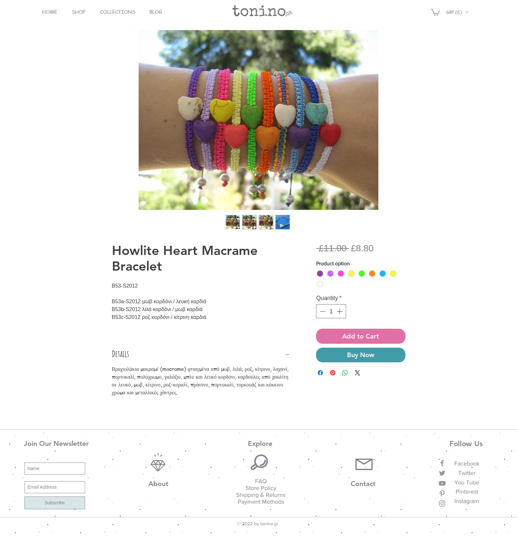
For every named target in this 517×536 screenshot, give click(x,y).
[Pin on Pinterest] (333, 373)
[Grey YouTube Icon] (442, 483)
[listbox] (457, 12)
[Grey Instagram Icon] (442, 503)
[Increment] (340, 311)
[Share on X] (357, 373)
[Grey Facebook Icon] (442, 463)
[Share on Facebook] (320, 373)
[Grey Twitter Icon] (442, 473)
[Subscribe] (54, 503)
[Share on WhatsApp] (345, 373)
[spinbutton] (331, 311)
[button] (79, 12)
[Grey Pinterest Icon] (442, 493)
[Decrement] (322, 311)
